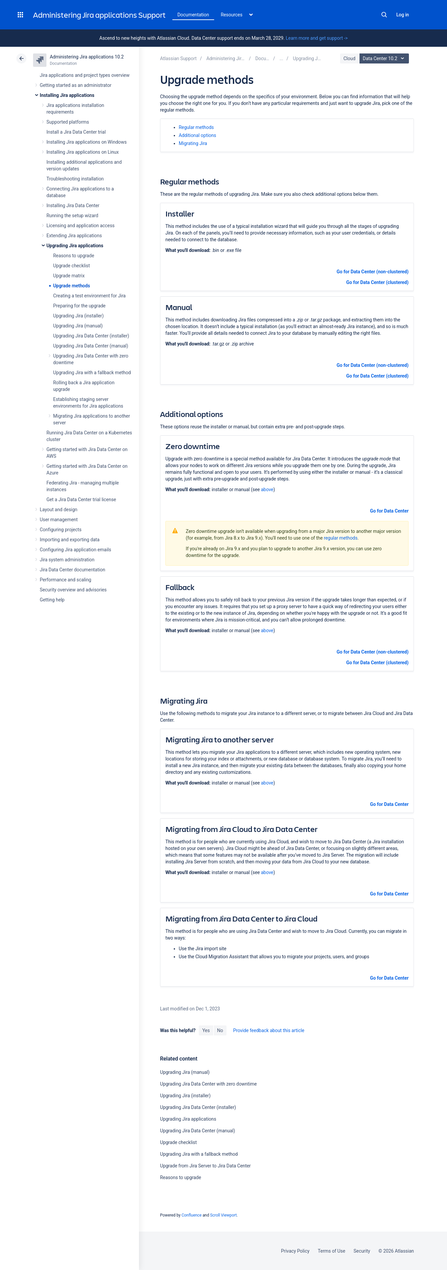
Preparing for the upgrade (79, 305)
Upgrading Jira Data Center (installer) (91, 335)
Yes (205, 1030)
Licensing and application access (80, 225)
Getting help (52, 599)
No (220, 1030)
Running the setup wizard (72, 215)
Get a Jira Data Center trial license (81, 499)
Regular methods (196, 127)
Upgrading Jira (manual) (78, 325)
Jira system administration (67, 559)
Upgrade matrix (69, 275)
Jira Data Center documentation (72, 569)
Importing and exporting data (70, 539)
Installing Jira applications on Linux (82, 152)
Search (384, 14)
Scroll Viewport (223, 1215)
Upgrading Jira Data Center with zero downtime (208, 1084)
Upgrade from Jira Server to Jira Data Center (205, 1165)
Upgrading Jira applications (74, 245)
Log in (402, 14)
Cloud (349, 58)
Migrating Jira (193, 143)
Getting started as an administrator (76, 85)
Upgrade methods (71, 285)
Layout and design (58, 509)
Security (361, 1251)
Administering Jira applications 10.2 (87, 56)
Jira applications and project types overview (85, 75)
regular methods (340, 538)
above (267, 489)
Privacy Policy (295, 1251)
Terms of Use (331, 1251)
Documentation (193, 14)
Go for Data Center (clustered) (377, 282)
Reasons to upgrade (73, 255)
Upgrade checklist (71, 265)
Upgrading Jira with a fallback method (92, 372)
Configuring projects (61, 529)
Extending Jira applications (74, 235)
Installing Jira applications (67, 95)
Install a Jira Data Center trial (76, 132)
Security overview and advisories (73, 589)
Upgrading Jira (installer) (78, 315)
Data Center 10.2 (385, 58)
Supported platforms (67, 122)
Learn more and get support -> (316, 38)
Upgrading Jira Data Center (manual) (90, 345)
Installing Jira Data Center (73, 205)
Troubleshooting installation (75, 178)
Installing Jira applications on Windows (86, 142)
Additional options (197, 135)
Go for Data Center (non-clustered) (372, 271)
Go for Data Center (389, 511)
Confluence (191, 1215)
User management (59, 519)
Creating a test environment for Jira (89, 295)
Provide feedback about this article (268, 1030)
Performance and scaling (65, 579)
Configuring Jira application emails (75, 549)
